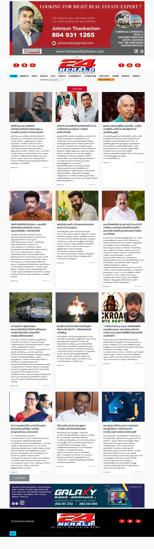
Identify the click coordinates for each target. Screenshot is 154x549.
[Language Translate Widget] (106, 79)
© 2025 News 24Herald (22, 521)
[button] (74, 57)
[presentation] (12, 30)
